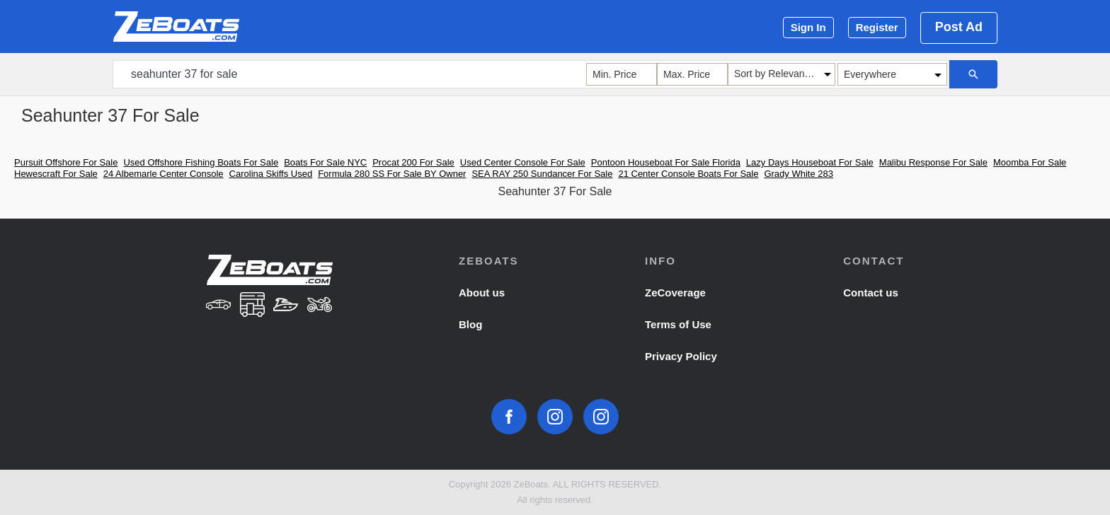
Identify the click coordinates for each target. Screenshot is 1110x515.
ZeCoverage (675, 293)
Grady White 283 (798, 173)
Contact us (870, 293)
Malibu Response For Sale (933, 162)
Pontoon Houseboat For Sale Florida (665, 162)
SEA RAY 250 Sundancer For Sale (541, 173)
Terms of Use (678, 324)
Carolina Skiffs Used (271, 173)
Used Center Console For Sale (522, 162)
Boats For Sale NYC (325, 162)
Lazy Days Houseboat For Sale (810, 162)
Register (877, 27)
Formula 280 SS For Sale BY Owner (392, 173)
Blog (470, 324)
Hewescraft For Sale (56, 173)
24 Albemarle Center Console (163, 173)
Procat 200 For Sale (413, 162)
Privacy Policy (681, 356)
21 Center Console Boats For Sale (688, 173)
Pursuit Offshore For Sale (66, 162)
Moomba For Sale (1029, 162)
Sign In (808, 27)
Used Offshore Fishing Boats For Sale (200, 162)
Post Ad (959, 27)
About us (482, 293)
